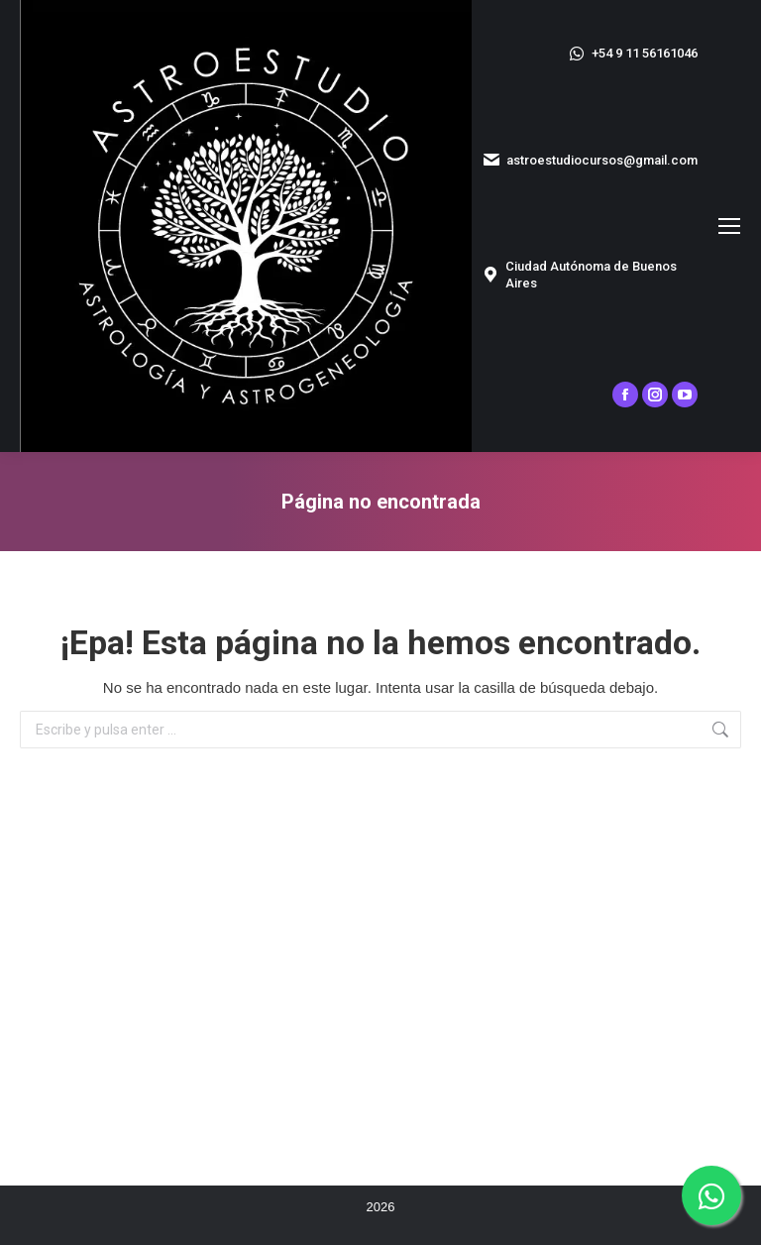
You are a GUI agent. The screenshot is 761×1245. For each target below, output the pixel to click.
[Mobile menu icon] (729, 226)
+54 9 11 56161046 (632, 53)
